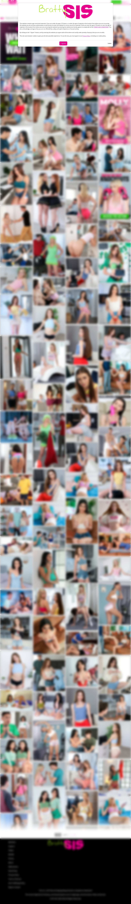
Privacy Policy (86, 36)
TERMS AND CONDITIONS (101, 27)
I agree (63, 43)
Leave (109, 43)
